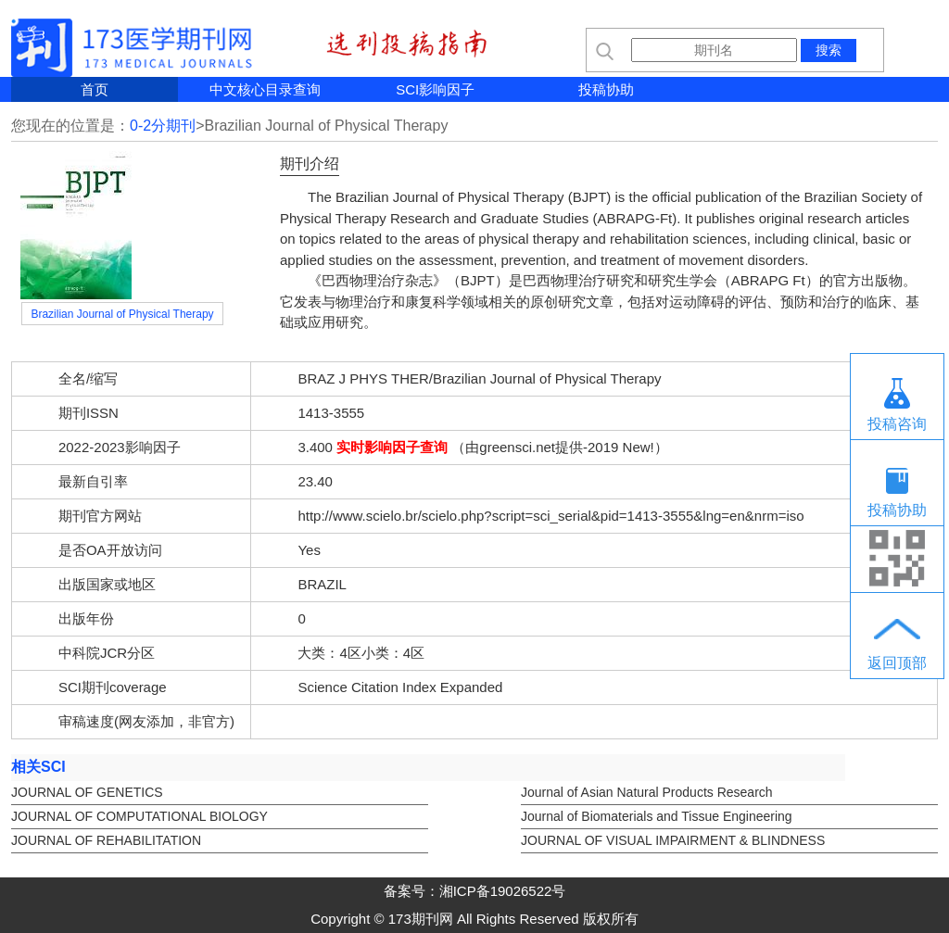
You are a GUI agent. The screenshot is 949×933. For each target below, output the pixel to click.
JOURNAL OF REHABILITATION (106, 840)
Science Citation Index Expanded (399, 687)
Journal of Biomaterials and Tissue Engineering (656, 816)
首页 (94, 89)
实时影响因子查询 (392, 447)
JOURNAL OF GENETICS (87, 792)
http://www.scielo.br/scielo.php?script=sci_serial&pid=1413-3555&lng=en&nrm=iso (550, 515)
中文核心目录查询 (265, 89)
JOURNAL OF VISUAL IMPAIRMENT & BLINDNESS (673, 840)
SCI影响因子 (435, 89)
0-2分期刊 (163, 125)
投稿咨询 (897, 424)
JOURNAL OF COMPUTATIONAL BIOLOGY (139, 816)
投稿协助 (606, 89)
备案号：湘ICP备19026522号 (475, 891)
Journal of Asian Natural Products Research (647, 792)
